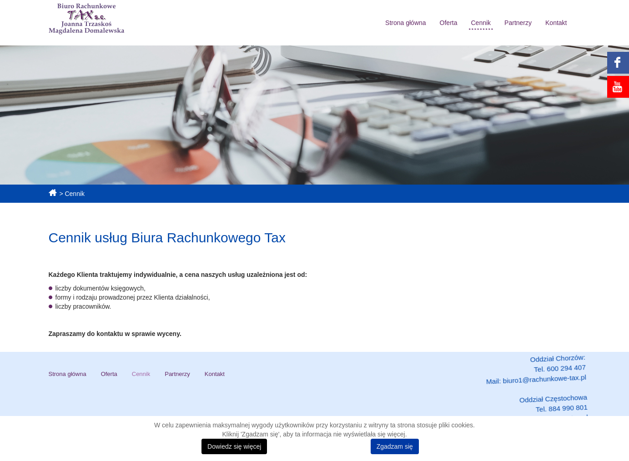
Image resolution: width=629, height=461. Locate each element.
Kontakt (556, 22)
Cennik (481, 22)
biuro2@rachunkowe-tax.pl (541, 415)
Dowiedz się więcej (234, 446)
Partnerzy (518, 22)
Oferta (449, 22)
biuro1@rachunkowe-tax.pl (539, 382)
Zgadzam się (395, 446)
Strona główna (405, 22)
